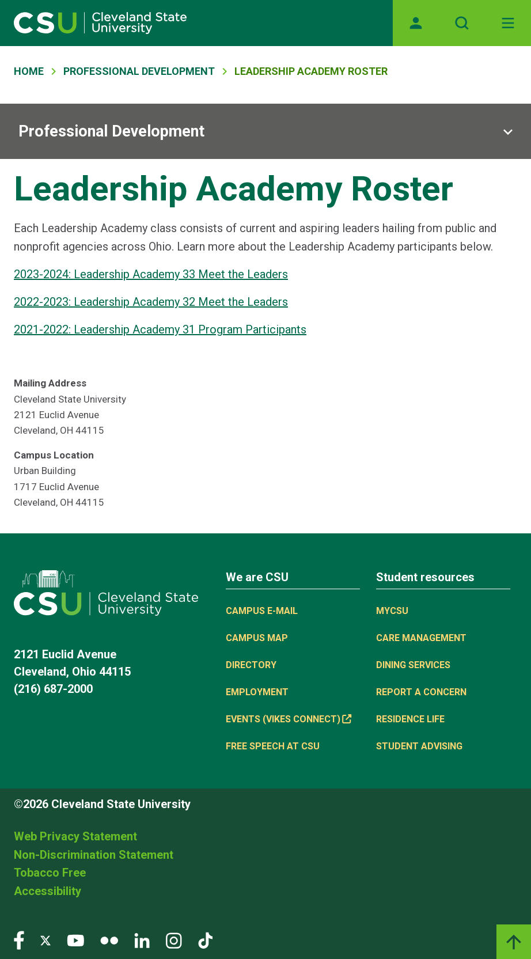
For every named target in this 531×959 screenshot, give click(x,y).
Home (29, 71)
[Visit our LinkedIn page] (142, 939)
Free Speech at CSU (273, 746)
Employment (257, 692)
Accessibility (47, 891)
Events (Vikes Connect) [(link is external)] (288, 719)
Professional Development (139, 71)
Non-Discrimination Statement (93, 855)
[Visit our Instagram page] (174, 939)
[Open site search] (462, 23)
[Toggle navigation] (508, 23)
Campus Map (257, 637)
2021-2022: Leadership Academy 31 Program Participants (160, 329)
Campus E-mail (262, 610)
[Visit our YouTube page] (75, 939)
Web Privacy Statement (75, 836)
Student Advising (419, 746)
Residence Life (410, 719)
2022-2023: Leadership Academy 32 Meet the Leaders (151, 302)
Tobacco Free (50, 873)
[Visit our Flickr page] (109, 939)
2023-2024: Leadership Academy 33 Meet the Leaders (151, 274)
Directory (251, 664)
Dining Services (413, 664)
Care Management (421, 637)
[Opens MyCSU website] (416, 23)
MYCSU (392, 610)
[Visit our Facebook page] (19, 939)
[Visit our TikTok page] (205, 939)
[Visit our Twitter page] (45, 939)
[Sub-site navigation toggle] (265, 131)
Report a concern (421, 692)
